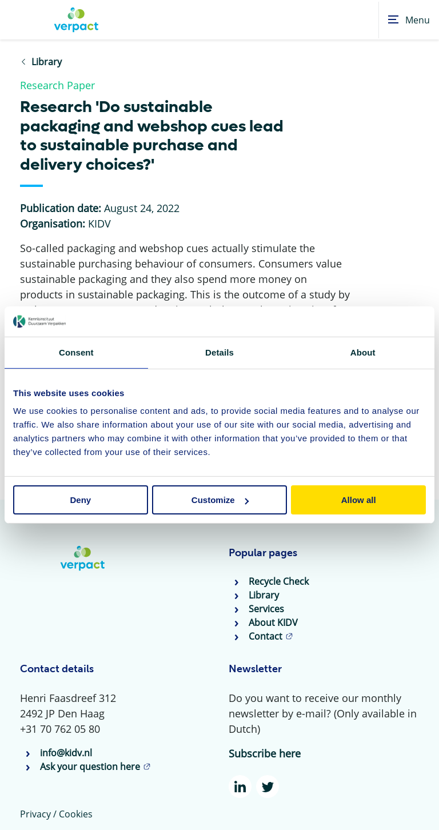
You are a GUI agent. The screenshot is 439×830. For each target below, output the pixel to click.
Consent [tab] (76, 352)
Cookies (76, 814)
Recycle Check (279, 581)
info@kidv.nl (66, 753)
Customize (220, 500)
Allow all (358, 500)
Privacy (35, 814)
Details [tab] (219, 352)
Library (264, 595)
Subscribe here (265, 753)
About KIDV (273, 622)
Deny (80, 500)
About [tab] (363, 352)
